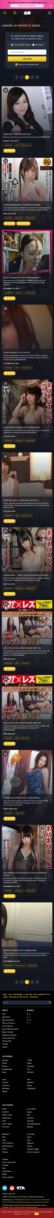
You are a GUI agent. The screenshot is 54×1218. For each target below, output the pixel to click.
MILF (29, 1079)
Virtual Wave (6, 1171)
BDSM (4, 1063)
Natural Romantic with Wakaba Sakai (20, 950)
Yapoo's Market (7, 1177)
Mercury (30, 1127)
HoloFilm (30, 1121)
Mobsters (5, 1134)
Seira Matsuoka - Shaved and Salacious (21, 500)
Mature (4, 1091)
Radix (29, 1137)
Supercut (23, 224)
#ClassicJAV (30, 218)
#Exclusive (19, 218)
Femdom (30, 1072)
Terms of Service (8, 1023)
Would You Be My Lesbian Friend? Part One (22, 723)
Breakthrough (7, 1069)
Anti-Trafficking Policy (10, 1029)
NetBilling (5, 1207)
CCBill (16, 1207)
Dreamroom (6, 1118)
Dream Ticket (7, 1115)
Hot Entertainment (33, 1124)
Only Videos (22, 45)
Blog (6, 997)
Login (4, 994)
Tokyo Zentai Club (8, 1162)
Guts (28, 1115)
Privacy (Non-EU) (8, 1038)
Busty (4, 1072)
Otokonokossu (7, 1146)
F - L (28, 1017)
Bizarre (4, 1066)
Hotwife (5, 1082)
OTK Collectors (7, 1143)
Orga (4, 1140)
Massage (5, 1088)
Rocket (29, 1146)
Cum (28, 1069)
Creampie (30, 1066)
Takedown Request (9, 1035)
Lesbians (5, 1085)
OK (37, 1214)
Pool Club (30, 1134)
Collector (5, 1112)
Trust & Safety (7, 1026)
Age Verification (8, 1020)
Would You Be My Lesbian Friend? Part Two (22, 648)
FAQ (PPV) (6, 1017)
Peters (4, 1149)
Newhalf (30, 1082)
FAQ (3, 1014)
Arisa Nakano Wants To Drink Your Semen (21, 205)
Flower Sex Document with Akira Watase (21, 798)
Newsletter (18, 994)
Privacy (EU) (6, 1041)
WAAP (4, 1174)
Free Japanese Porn (42, 994)
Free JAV (28, 994)
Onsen (29, 1085)
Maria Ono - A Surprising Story (17, 134)
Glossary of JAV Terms (18, 997)
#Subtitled (8, 145)
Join (10, 994)
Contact (5, 1044)
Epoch (11, 1207)
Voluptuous (31, 1088)
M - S (29, 1020)
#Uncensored (26, 145)
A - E (29, 1014)
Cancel (4, 1047)
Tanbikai (5, 1159)
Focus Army (31, 1109)
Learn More (26, 1214)
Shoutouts (34, 997)
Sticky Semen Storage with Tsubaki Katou (21, 428)
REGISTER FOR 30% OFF (27, 6)
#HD (16, 145)
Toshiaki (5, 1165)
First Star (5, 1127)
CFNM (29, 1060)
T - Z (29, 1023)
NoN (3, 1137)
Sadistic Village (33, 1149)
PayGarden (22, 1207)
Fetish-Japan (7, 1124)
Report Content (7, 1032)
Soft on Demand (33, 1152)
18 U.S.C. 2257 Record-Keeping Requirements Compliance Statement (25, 1202)
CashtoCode (33, 1207)
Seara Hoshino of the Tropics (16, 353)
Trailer (9, 151)
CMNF (29, 1063)
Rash (29, 1140)
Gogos (29, 1112)
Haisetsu (30, 1118)
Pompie (5, 1152)
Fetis (4, 1121)
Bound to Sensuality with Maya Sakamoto (22, 278)
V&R (3, 1168)
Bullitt (4, 1109)
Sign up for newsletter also (28, 64)
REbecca (30, 1143)
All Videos (39, 45)
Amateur (5, 1060)
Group (4, 1079)
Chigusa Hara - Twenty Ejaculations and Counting (25, 575)
